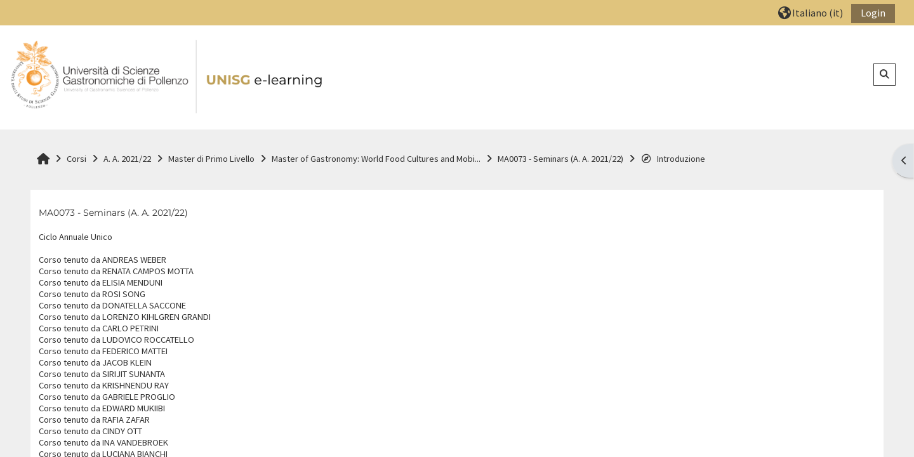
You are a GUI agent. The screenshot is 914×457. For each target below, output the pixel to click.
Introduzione (672, 158)
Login (873, 12)
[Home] (167, 77)
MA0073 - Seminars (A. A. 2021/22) (113, 212)
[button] (810, 12)
